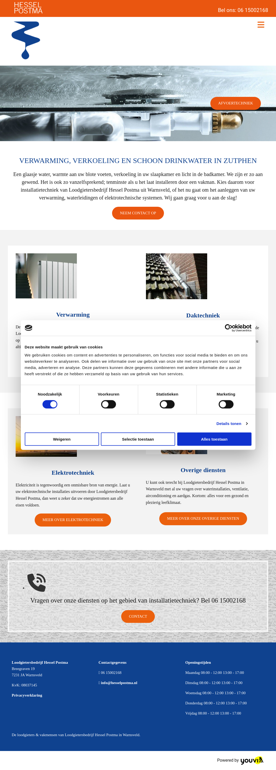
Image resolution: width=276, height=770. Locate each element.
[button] (235, 103)
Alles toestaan (214, 439)
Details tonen (229, 423)
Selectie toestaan (138, 439)
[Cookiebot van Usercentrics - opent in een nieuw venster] (229, 328)
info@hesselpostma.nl (119, 683)
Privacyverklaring (27, 695)
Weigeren (61, 439)
